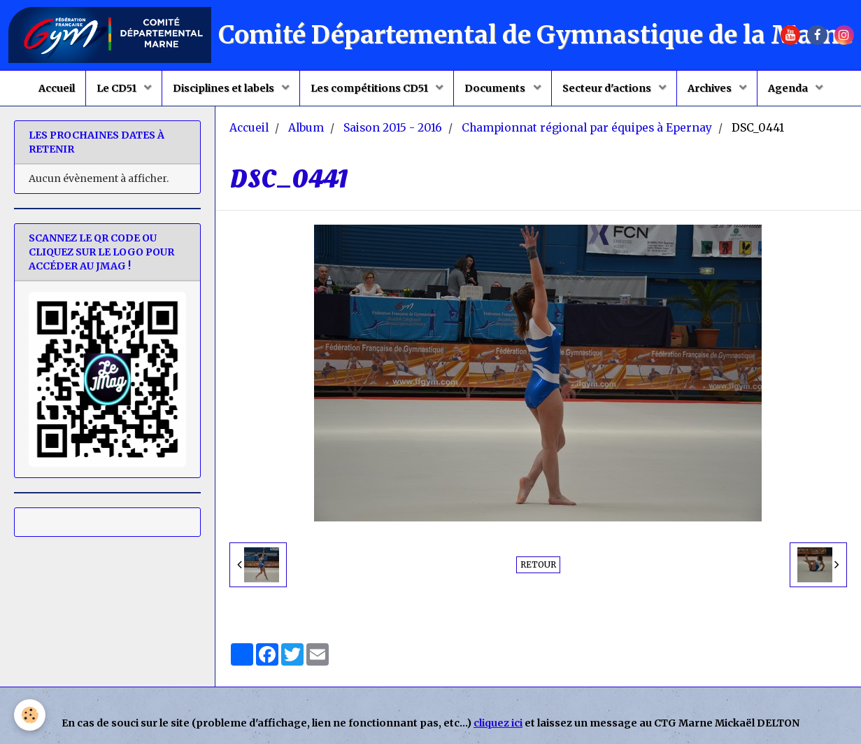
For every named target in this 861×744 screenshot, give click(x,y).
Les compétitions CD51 (370, 88)
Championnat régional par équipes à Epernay (587, 127)
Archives (711, 88)
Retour (538, 564)
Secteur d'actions (607, 88)
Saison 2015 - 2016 (392, 127)
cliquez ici (498, 723)
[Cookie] (29, 715)
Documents (495, 88)
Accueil (56, 88)
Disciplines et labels (224, 88)
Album (306, 127)
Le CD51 (117, 88)
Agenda (789, 88)
